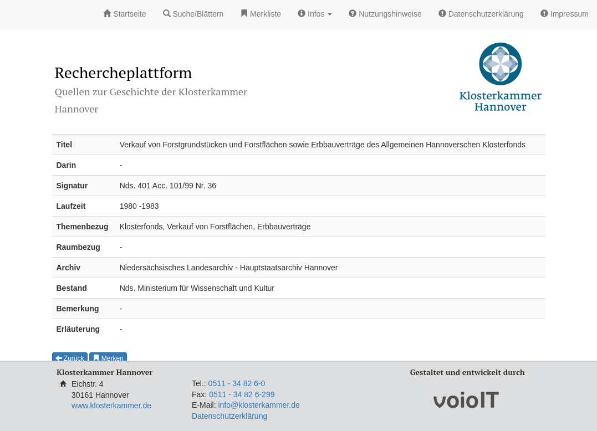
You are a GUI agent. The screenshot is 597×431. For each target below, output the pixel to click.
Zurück (69, 358)
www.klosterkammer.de (111, 405)
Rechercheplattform (123, 72)
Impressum (564, 13)
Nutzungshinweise (385, 13)
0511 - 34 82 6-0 (237, 383)
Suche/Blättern (193, 13)
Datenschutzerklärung (481, 13)
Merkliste (260, 13)
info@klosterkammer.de (258, 405)
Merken (108, 358)
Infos (315, 13)
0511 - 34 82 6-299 (241, 394)
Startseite (124, 13)
